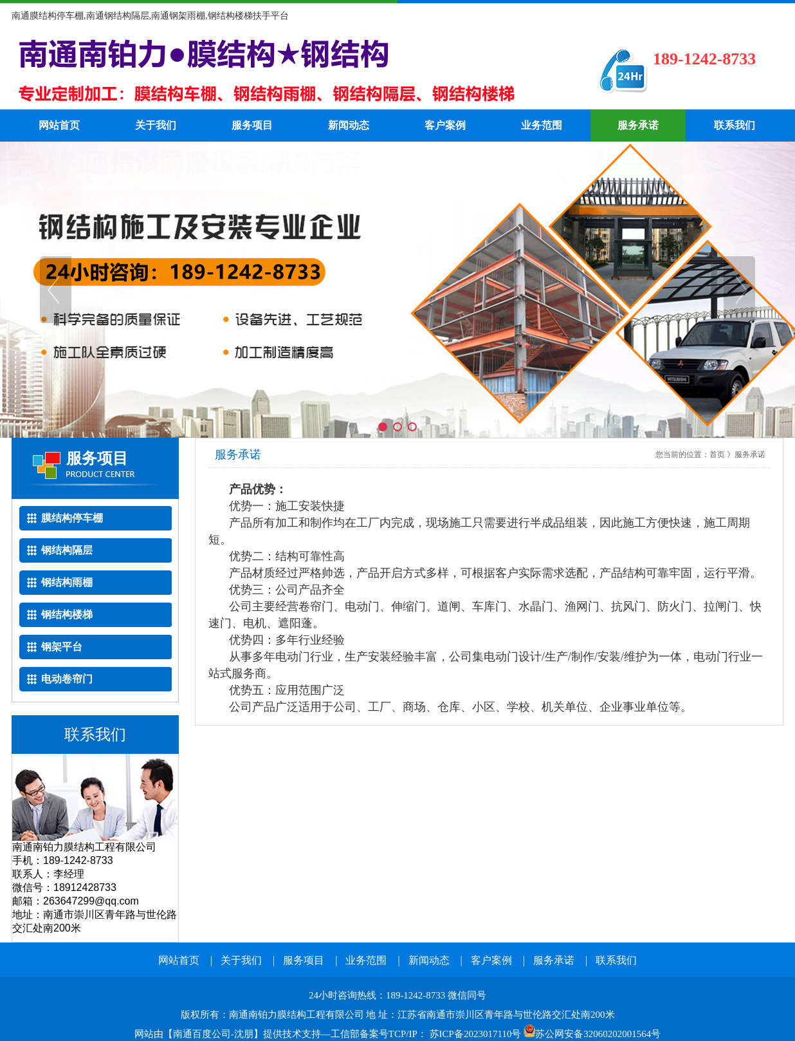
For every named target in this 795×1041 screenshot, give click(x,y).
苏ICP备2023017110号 (475, 1034)
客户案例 (445, 125)
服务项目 (252, 125)
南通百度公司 (202, 1034)
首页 (717, 454)
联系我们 (734, 125)
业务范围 (541, 125)
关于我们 (155, 125)
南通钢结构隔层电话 (285, 70)
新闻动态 (348, 125)
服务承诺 (638, 125)
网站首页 (59, 125)
